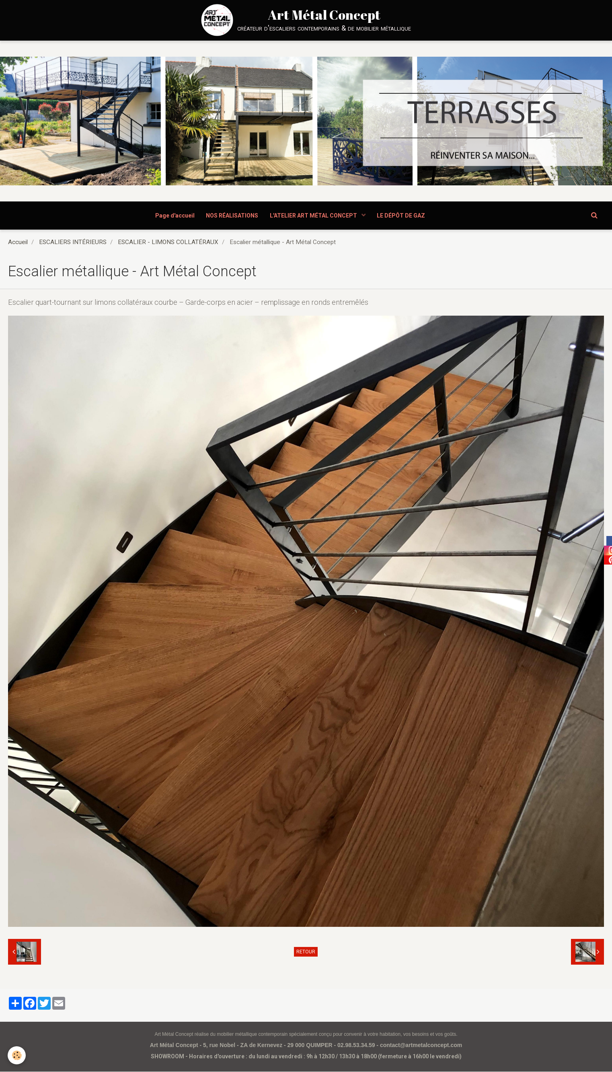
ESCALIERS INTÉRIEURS (73, 242)
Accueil (18, 242)
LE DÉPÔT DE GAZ (402, 215)
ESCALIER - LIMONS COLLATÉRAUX (168, 242)
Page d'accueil (174, 215)
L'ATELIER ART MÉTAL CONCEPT (314, 215)
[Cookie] (17, 1055)
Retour (305, 952)
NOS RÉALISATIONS (232, 215)
